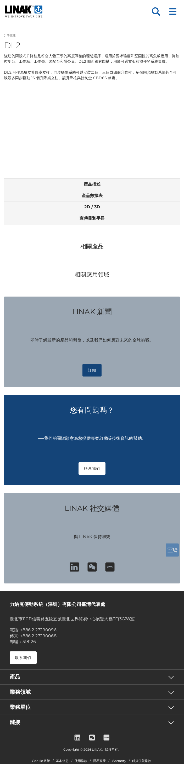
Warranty (119, 761)
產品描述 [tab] (92, 184)
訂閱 (92, 370)
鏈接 (15, 722)
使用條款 (81, 761)
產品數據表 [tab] (92, 195)
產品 (15, 677)
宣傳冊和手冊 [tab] (92, 218)
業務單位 (20, 707)
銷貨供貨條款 (141, 761)
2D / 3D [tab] (92, 206)
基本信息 (62, 761)
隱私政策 (99, 761)
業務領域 (20, 692)
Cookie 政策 (41, 761)
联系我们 (92, 468)
